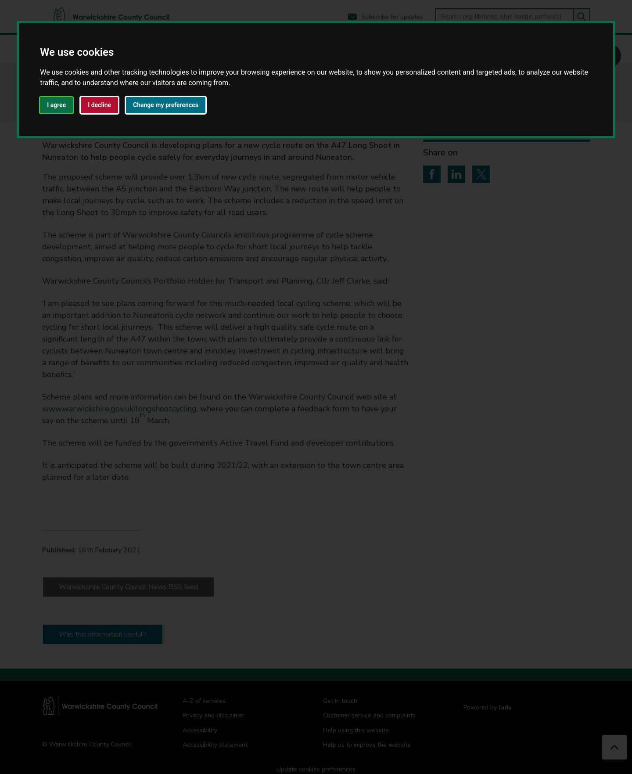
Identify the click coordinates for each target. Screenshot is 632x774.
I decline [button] (99, 104)
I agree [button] (56, 104)
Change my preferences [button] (165, 104)
